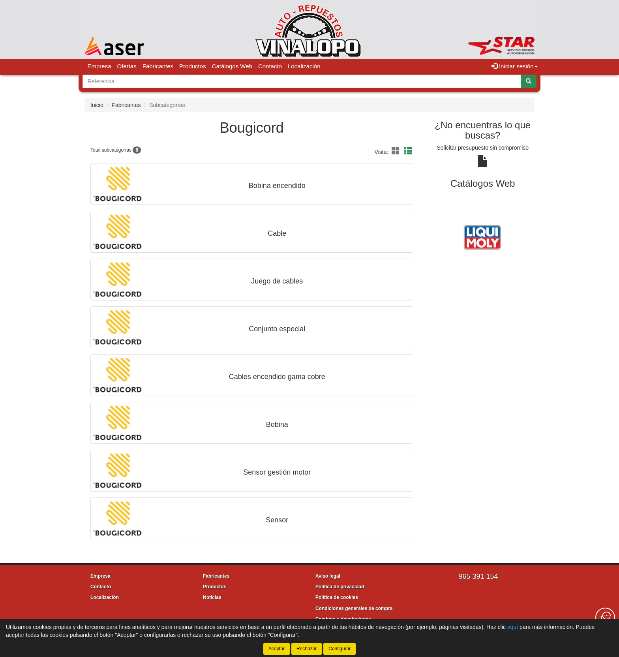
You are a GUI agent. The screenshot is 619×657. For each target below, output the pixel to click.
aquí (512, 627)
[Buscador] (302, 81)
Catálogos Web (232, 66)
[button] (396, 151)
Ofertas (127, 66)
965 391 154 (478, 576)
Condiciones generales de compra (353, 608)
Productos (192, 66)
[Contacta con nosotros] (605, 617)
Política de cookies (336, 597)
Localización (304, 66)
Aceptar (276, 648)
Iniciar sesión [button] (514, 66)
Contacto (270, 66)
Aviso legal (327, 576)
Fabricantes (158, 66)
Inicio (96, 105)
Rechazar (306, 648)
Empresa (99, 66)
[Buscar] (528, 81)
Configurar (339, 648)
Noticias (212, 597)
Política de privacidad (339, 586)
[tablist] (483, 236)
